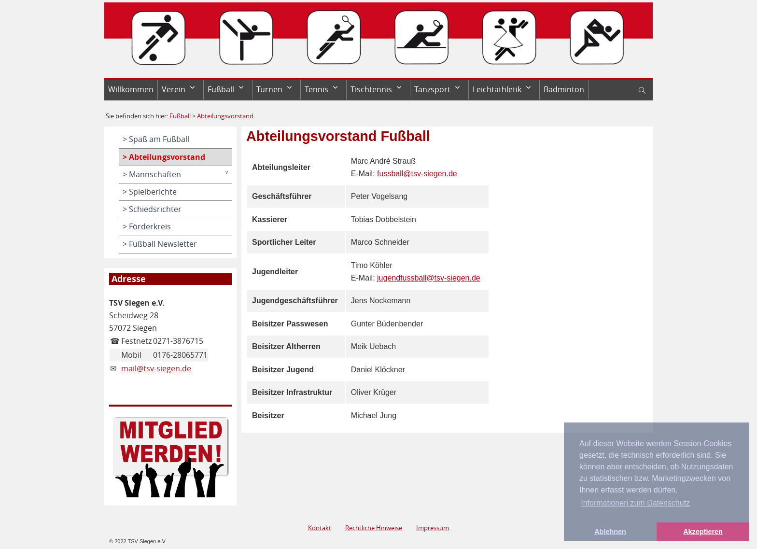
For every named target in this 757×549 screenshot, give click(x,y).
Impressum (432, 527)
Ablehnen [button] (610, 531)
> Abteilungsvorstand (164, 157)
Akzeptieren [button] (703, 531)
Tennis (316, 89)
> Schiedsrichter (152, 209)
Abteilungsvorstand (225, 116)
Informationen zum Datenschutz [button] (635, 503)
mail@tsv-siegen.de (156, 368)
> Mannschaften (152, 174)
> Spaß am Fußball (156, 139)
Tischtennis (371, 89)
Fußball (221, 89)
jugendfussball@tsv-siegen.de (428, 278)
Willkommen (131, 89)
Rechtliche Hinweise (373, 527)
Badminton (564, 89)
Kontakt (319, 527)
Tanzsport (432, 89)
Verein (173, 89)
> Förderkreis (147, 226)
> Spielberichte (150, 191)
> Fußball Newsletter (160, 244)
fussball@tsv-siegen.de (417, 173)
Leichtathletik (497, 89)
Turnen (269, 89)
